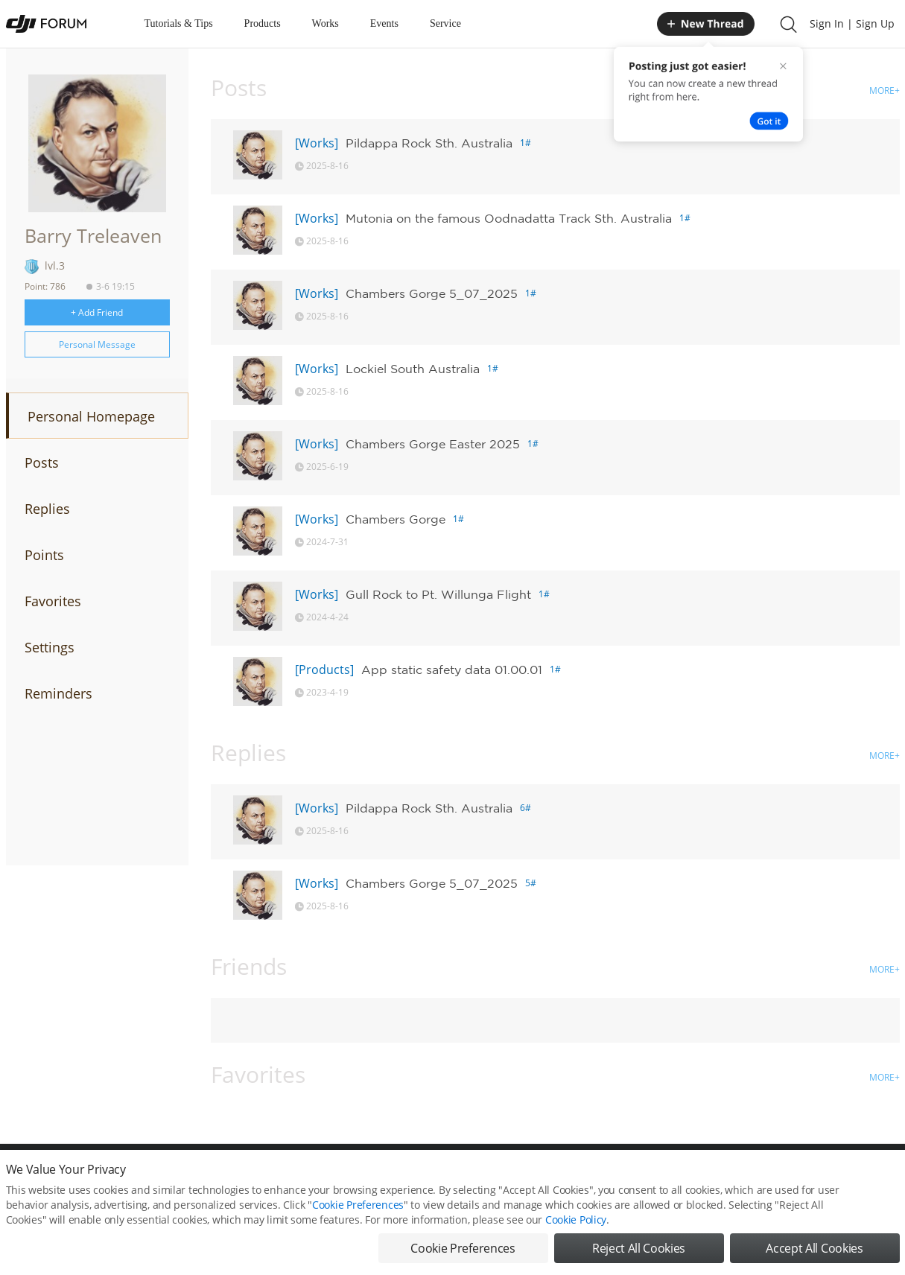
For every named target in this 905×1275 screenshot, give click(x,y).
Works (325, 23)
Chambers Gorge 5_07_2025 (432, 293)
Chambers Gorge (395, 519)
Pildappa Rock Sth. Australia (429, 143)
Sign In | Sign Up (852, 23)
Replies (47, 509)
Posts (42, 462)
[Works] (316, 143)
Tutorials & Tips (179, 23)
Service (445, 23)
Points (44, 555)
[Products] (324, 669)
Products (262, 23)
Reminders (58, 693)
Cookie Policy (575, 1243)
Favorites (53, 601)
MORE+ (884, 90)
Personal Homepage (91, 416)
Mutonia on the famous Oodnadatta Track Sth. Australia (509, 218)
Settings (49, 647)
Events (384, 23)
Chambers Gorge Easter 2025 (433, 444)
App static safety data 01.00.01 (451, 669)
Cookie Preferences (358, 1228)
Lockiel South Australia (413, 368)
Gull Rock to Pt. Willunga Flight (438, 594)
